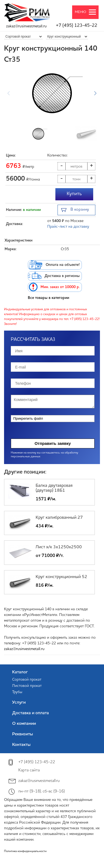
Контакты (21, 745)
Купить (74, 193)
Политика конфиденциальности (25, 851)
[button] (95, 93)
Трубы (17, 692)
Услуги (19, 702)
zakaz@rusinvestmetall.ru (26, 26)
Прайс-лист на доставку (68, 227)
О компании (24, 724)
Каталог (20, 672)
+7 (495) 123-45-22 (76, 25)
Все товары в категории (48, 298)
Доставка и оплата (30, 713)
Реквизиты (22, 734)
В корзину (75, 210)
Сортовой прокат (26, 679)
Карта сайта (29, 770)
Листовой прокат (27, 686)
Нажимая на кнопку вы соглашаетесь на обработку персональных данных (44, 454)
